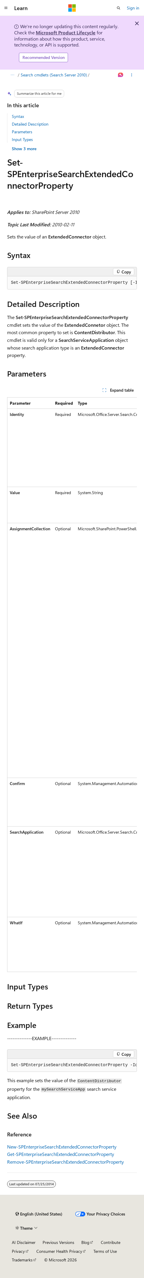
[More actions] (132, 75)
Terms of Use (105, 1251)
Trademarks (22, 1260)
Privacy (18, 1251)
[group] (72, 282)
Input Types (22, 139)
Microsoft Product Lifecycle (66, 32)
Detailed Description (30, 124)
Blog (85, 1242)
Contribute (110, 1242)
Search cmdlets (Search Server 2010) (54, 75)
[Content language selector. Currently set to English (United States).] (39, 1214)
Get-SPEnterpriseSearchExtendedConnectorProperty (60, 1154)
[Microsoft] (72, 8)
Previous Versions (58, 1242)
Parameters (22, 131)
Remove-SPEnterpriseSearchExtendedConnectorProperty (65, 1162)
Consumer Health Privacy (59, 1251)
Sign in (133, 8)
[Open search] (118, 8)
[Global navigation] (6, 8)
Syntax (18, 116)
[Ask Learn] (121, 75)
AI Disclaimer (23, 1242)
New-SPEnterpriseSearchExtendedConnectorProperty (62, 1147)
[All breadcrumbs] (12, 75)
